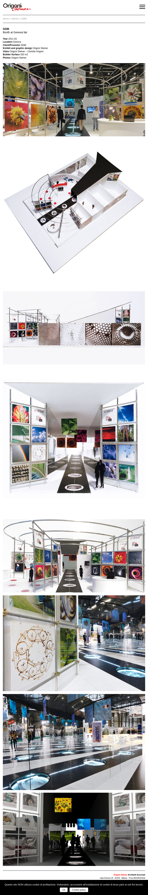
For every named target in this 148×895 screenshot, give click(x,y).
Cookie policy (79, 889)
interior (14, 18)
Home (6, 18)
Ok (63, 889)
